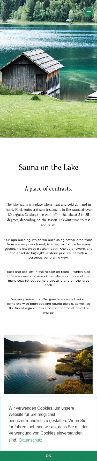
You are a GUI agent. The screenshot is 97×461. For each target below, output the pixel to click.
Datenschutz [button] (30, 440)
